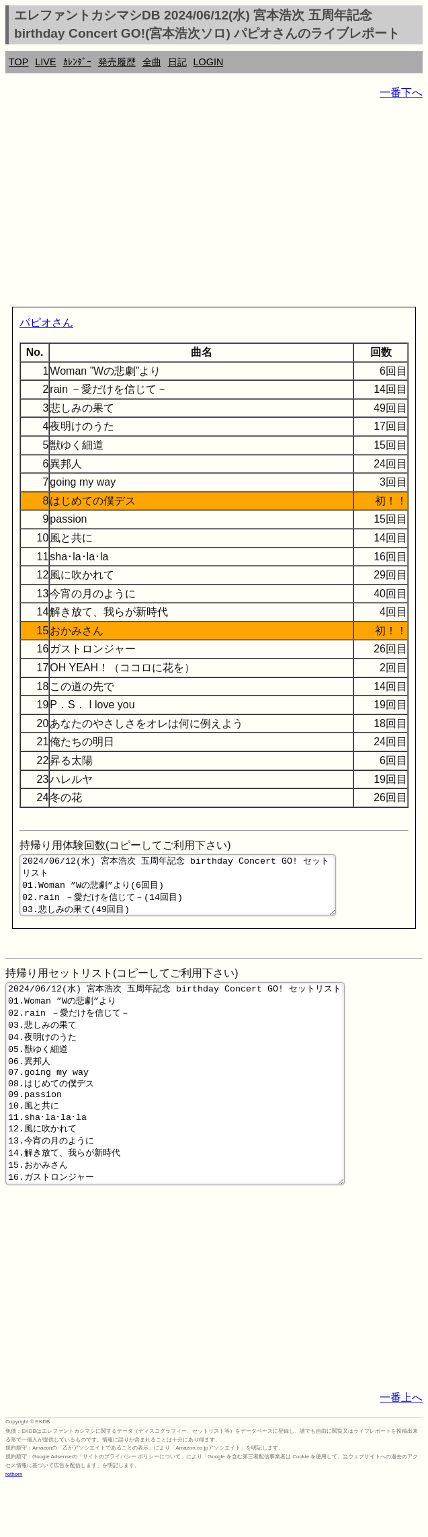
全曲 (151, 62)
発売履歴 (117, 62)
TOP (18, 62)
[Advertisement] (214, 206)
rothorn (13, 1527)
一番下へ (401, 92)
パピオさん (46, 322)
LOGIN (209, 62)
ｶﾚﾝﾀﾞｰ (77, 62)
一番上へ (401, 1450)
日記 (177, 62)
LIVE (45, 62)
